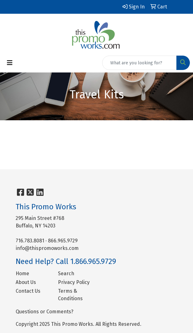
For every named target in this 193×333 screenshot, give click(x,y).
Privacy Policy (74, 282)
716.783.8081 (30, 241)
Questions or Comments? (44, 312)
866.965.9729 (63, 241)
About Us (26, 282)
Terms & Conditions (70, 294)
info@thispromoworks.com (47, 248)
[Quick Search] (139, 63)
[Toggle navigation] (9, 62)
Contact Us (28, 291)
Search (66, 273)
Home (22, 273)
